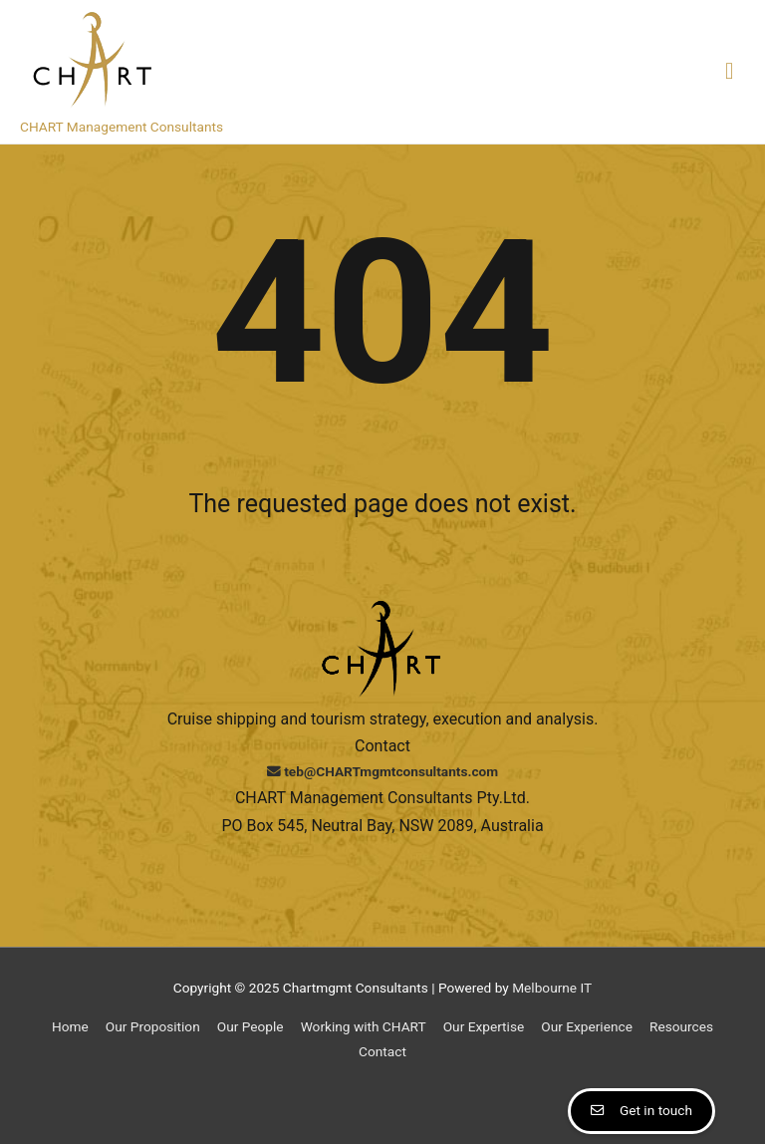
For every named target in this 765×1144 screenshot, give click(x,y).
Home (70, 1026)
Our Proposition (153, 1026)
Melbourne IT (552, 988)
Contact (382, 1051)
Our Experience (587, 1026)
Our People (250, 1026)
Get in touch (656, 1110)
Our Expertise (484, 1026)
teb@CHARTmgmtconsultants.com (382, 771)
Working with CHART (363, 1026)
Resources (681, 1026)
